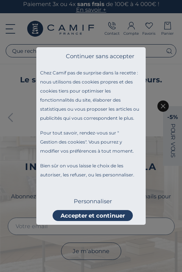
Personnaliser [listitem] (93, 201)
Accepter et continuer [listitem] (93, 215)
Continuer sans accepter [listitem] (100, 56)
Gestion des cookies (62, 142)
